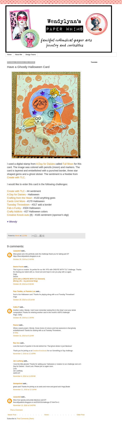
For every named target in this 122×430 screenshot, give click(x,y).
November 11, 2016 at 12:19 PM (24, 390)
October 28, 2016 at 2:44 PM (23, 259)
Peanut (16, 325)
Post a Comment (16, 410)
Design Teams (30, 55)
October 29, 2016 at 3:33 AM (23, 284)
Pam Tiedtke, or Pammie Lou (24, 291)
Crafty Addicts (14, 211)
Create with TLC (16, 177)
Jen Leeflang (18, 361)
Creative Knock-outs (18, 215)
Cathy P (16, 307)
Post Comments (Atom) (25, 419)
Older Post (80, 415)
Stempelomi (17, 383)
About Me (18, 55)
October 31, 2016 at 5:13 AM (23, 336)
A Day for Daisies (45, 164)
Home (9, 55)
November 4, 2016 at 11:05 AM (24, 376)
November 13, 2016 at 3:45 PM (24, 405)
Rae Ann (16, 343)
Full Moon (68, 164)
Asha (16, 333)
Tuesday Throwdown (18, 204)
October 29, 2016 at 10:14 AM (24, 300)
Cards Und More (16, 201)
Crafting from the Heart (19, 198)
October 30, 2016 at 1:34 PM (23, 318)
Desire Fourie (18, 267)
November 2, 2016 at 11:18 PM (24, 354)
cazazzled (17, 251)
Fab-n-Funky (14, 208)
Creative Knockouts (40, 351)
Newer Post (12, 415)
